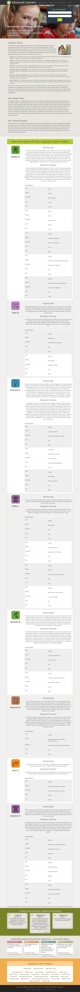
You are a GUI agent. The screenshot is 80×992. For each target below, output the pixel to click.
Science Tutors (56, 978)
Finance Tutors (55, 974)
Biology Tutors (63, 972)
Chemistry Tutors (24, 974)
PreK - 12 (19, 987)
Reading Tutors (25, 978)
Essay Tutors (45, 974)
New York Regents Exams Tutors (40, 978)
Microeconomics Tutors (25, 976)
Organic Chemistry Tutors (41, 976)
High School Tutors (51, 968)
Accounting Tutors (17, 972)
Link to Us (60, 987)
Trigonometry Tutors (34, 981)
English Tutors (35, 974)
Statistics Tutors (66, 978)
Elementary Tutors (38, 968)
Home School (31, 987)
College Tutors (27, 968)
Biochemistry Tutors (51, 972)
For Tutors (54, 2)
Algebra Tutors (29, 972)
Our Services (43, 2)
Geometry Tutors (66, 974)
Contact (63, 2)
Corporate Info (47, 987)
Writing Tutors (46, 981)
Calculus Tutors (13, 974)
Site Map (54, 987)
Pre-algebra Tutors (14, 978)
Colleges (25, 987)
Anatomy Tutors (39, 972)
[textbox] (60, 12)
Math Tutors (14, 976)
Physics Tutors (65, 976)
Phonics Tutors (55, 976)
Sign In (70, 2)
